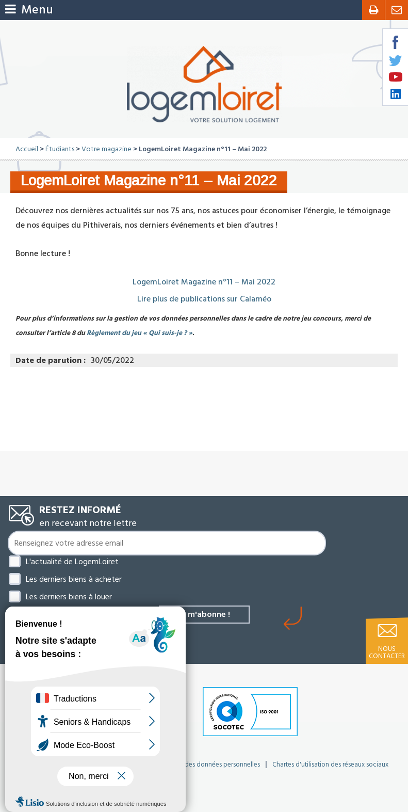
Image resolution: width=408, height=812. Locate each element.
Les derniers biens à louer (69, 596)
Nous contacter (387, 652)
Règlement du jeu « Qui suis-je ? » (139, 333)
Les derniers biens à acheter (74, 579)
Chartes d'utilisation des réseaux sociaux (330, 764)
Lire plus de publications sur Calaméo (204, 299)
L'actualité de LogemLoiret (72, 561)
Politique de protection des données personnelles (188, 764)
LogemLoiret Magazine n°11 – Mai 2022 (204, 282)
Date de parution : (50, 360)
